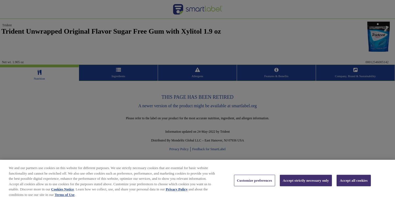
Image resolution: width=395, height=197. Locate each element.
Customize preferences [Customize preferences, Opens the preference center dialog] (254, 182)
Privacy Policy (177, 191)
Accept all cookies (354, 182)
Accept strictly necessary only (306, 182)
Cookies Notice (62, 191)
